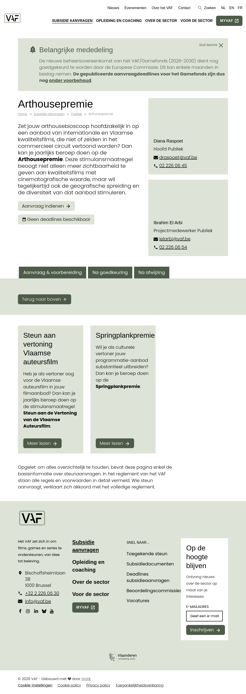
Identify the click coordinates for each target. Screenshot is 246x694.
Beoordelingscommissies (154, 591)
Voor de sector (197, 21)
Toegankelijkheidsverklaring (139, 685)
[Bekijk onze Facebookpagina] (20, 611)
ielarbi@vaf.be (174, 239)
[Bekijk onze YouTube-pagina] (52, 611)
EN (231, 8)
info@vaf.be (38, 601)
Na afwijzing (152, 272)
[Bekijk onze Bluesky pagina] (44, 611)
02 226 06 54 (173, 247)
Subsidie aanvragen (72, 21)
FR (240, 8)
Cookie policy (69, 685)
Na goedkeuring (110, 272)
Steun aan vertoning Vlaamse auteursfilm (40, 348)
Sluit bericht (208, 45)
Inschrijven (202, 630)
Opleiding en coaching (119, 21)
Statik (86, 678)
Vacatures (138, 601)
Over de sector (161, 21)
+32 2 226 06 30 (42, 593)
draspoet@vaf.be (178, 157)
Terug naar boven (41, 299)
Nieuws (113, 8)
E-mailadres (197, 606)
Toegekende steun (147, 554)
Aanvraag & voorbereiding (52, 272)
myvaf (226, 21)
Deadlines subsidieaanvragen (148, 577)
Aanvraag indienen (43, 206)
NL (223, 8)
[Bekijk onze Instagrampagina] (28, 611)
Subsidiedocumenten (150, 564)
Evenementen (135, 8)
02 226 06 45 (173, 165)
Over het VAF (162, 8)
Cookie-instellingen (35, 685)
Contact (184, 8)
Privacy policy (98, 685)
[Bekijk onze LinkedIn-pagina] (36, 611)
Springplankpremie (125, 335)
